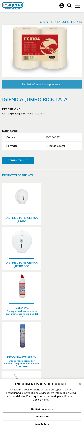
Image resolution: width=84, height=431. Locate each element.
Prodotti (44, 22)
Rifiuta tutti (42, 416)
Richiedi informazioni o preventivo (42, 84)
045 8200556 (57, 355)
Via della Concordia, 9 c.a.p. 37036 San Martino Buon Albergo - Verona (41, 350)
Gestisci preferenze (42, 409)
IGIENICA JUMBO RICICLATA (66, 22)
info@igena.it (72, 366)
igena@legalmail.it (44, 366)
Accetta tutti (42, 423)
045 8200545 (32, 355)
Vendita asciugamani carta (40, 373)
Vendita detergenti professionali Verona (40, 376)
